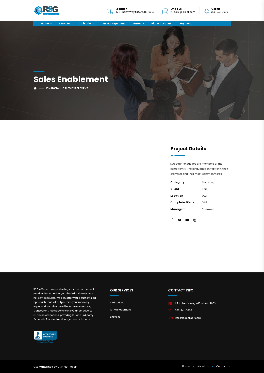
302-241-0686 (183, 310)
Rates (137, 23)
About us (203, 366)
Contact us (223, 366)
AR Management (113, 23)
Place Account (161, 23)
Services (64, 23)
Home (45, 23)
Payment (185, 23)
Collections (86, 23)
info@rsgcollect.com (183, 12)
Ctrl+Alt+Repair (67, 366)
